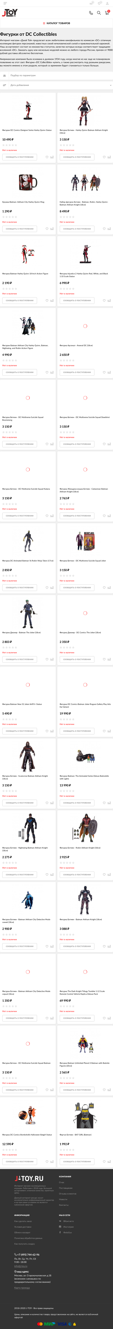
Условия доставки (22, 1227)
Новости (63, 1199)
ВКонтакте (66, 1221)
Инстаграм (66, 1227)
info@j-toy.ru (20, 1266)
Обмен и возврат (22, 1233)
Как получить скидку (24, 1244)
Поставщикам (65, 1188)
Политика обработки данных (28, 1238)
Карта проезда (22, 1288)
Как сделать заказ (23, 1221)
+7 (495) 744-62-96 (26, 1254)
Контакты (63, 1205)
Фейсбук (65, 1233)
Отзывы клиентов (67, 1194)
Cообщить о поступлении (19, 157)
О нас (61, 1182)
